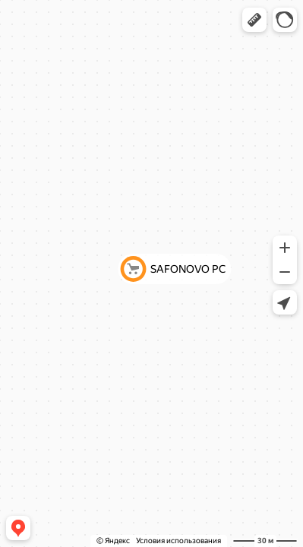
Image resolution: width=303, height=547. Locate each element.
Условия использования (178, 540)
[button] (254, 20)
